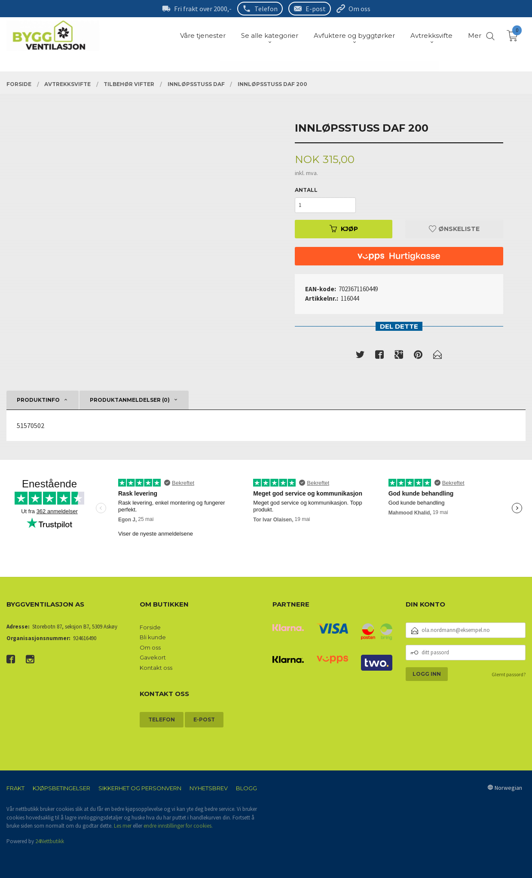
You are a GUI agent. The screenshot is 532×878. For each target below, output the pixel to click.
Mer (474, 35)
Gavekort (153, 657)
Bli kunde (153, 637)
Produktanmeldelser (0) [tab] (130, 400)
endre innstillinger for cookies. (178, 825)
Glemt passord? (509, 674)
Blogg (246, 788)
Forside (150, 627)
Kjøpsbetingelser (61, 788)
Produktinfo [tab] (38, 400)
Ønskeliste (454, 229)
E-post (316, 8)
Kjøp (344, 229)
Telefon (266, 8)
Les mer (122, 825)
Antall (306, 190)
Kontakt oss (156, 667)
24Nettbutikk (49, 841)
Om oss (359, 8)
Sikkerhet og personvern (139, 788)
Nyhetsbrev (209, 788)
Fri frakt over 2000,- (203, 8)
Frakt (15, 788)
